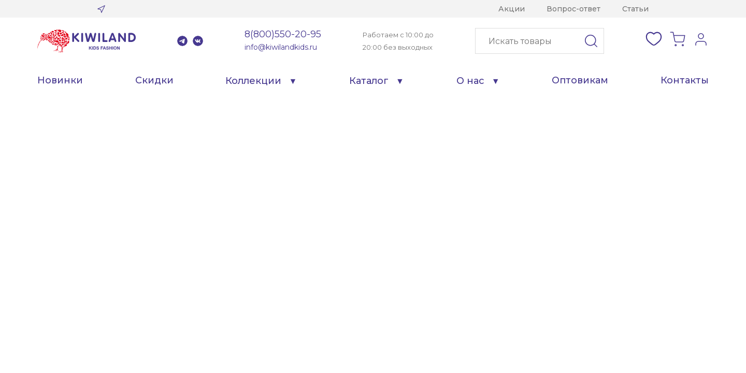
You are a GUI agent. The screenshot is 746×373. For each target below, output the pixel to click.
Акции (511, 8)
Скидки (154, 80)
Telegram (182, 41)
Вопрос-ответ (573, 8)
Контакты (685, 80)
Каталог (369, 81)
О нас (470, 81)
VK (198, 41)
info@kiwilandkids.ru (281, 47)
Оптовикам (580, 80)
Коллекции (253, 81)
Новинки (60, 80)
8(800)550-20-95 (283, 34)
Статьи (635, 8)
